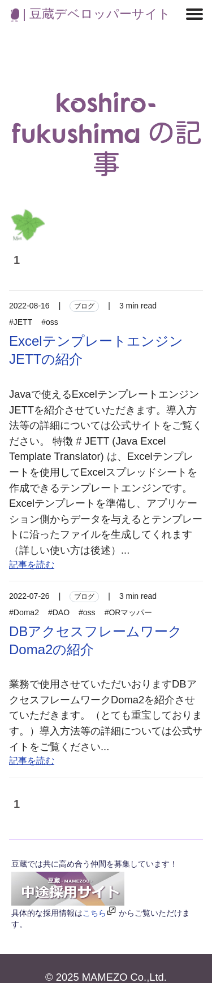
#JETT (20, 322)
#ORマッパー (129, 612)
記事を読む (31, 564)
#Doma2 (24, 612)
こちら (94, 912)
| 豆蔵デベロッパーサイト (91, 14)
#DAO (59, 612)
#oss (49, 322)
